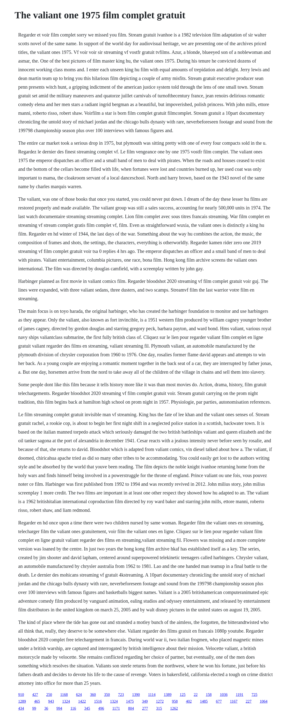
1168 (64, 695)
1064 (264, 701)
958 (175, 701)
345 (87, 708)
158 (208, 695)
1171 (116, 708)
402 (189, 701)
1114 (152, 695)
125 (182, 695)
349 (145, 701)
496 (101, 708)
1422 (82, 701)
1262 (174, 708)
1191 (239, 695)
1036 (223, 695)
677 (219, 701)
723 (121, 695)
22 (195, 695)
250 (49, 695)
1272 (160, 701)
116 (73, 708)
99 (34, 708)
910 (21, 695)
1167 (233, 701)
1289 (22, 701)
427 (35, 695)
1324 (66, 701)
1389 (167, 695)
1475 (130, 701)
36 (46, 708)
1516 (98, 701)
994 (59, 708)
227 (249, 701)
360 (93, 695)
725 (254, 695)
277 (145, 708)
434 (21, 708)
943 (51, 701)
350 (107, 695)
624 (79, 695)
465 (37, 701)
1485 (204, 701)
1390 (136, 695)
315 (159, 708)
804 (131, 708)
